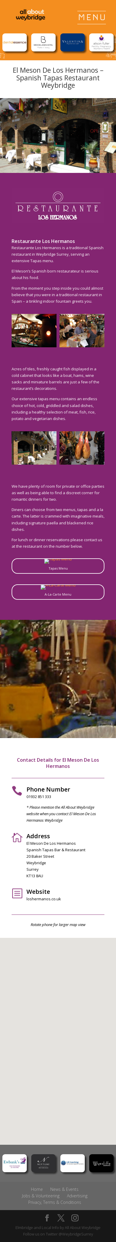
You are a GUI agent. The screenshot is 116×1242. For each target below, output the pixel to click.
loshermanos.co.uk (43, 898)
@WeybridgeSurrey (76, 1234)
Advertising (77, 1196)
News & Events (64, 1189)
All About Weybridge (83, 1227)
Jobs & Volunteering (40, 1196)
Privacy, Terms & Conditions (54, 1202)
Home (37, 1189)
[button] (60, 1035)
